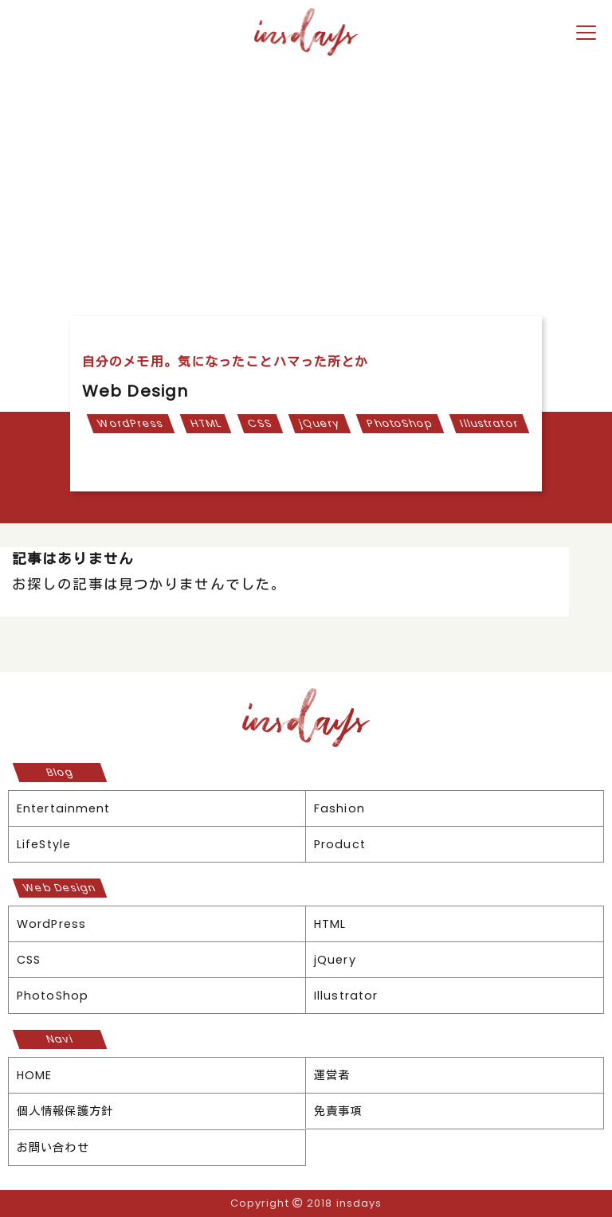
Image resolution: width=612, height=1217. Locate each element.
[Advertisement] (306, 180)
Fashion (339, 808)
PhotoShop (399, 423)
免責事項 (338, 1111)
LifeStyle (44, 844)
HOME (34, 1075)
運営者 (332, 1075)
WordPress (130, 423)
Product (340, 844)
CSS (259, 423)
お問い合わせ (53, 1148)
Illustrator (488, 423)
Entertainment (64, 808)
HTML (205, 423)
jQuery (319, 423)
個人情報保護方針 (65, 1111)
